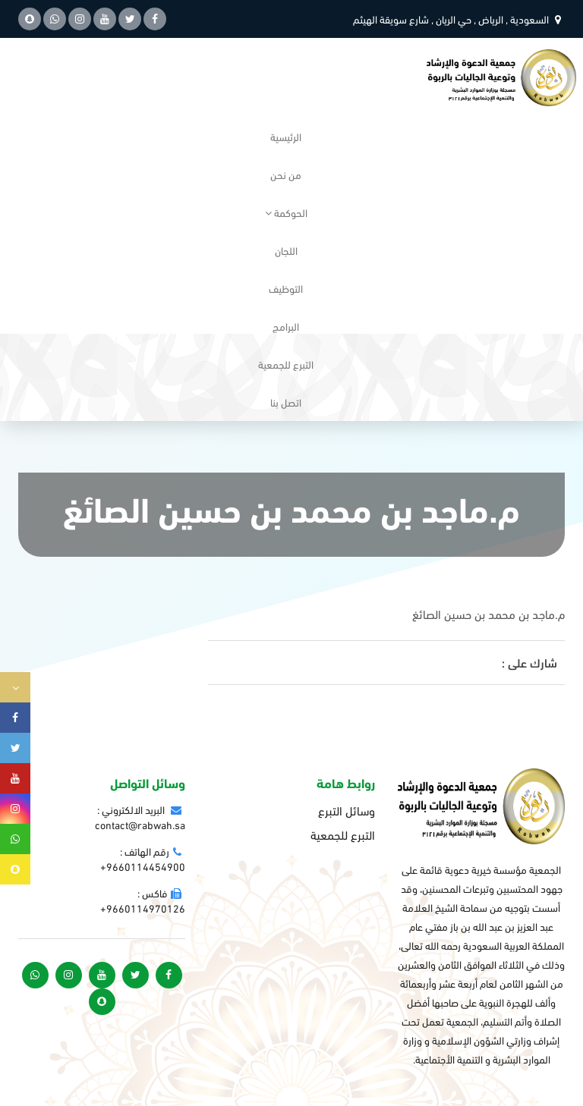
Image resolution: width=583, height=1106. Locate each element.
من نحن (285, 174)
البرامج (286, 326)
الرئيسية (285, 136)
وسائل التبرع (346, 810)
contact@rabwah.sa (140, 824)
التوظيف (286, 288)
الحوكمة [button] (286, 212)
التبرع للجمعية (286, 364)
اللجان (286, 250)
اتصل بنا (285, 402)
